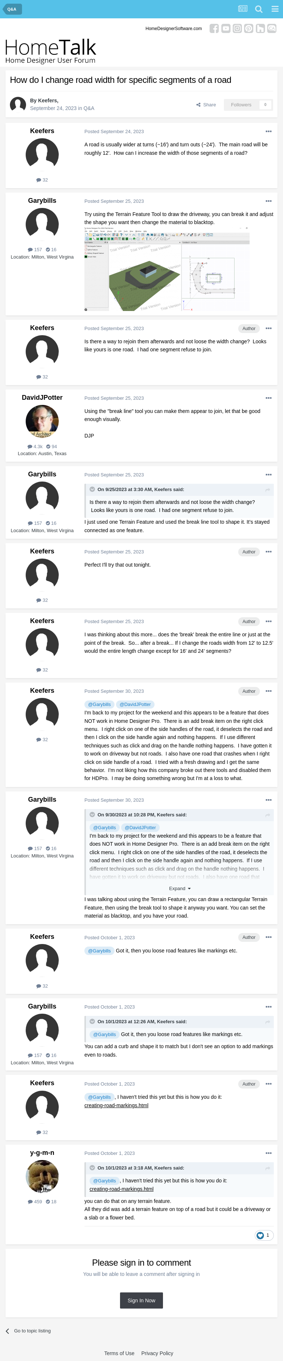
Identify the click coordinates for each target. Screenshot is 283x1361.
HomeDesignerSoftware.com (174, 28)
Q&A (89, 108)
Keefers (47, 100)
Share (206, 104)
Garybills (42, 200)
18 (51, 1201)
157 (35, 249)
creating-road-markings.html (116, 1105)
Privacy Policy (157, 1353)
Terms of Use (119, 1353)
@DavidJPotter (135, 704)
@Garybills (99, 704)
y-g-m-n (42, 1152)
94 (51, 446)
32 (42, 180)
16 (51, 249)
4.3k (35, 446)
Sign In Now (141, 1300)
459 (35, 1201)
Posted (114, 131)
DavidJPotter (42, 397)
